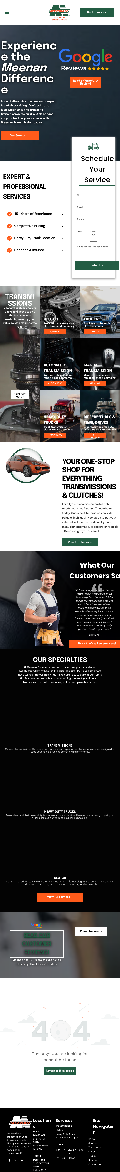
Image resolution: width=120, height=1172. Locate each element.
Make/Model (93, 233)
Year (79, 231)
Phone (80, 219)
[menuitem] (70, 1126)
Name (80, 195)
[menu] (7, 12)
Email (80, 207)
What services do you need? (92, 247)
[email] (15, 1160)
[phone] (22, 1160)
